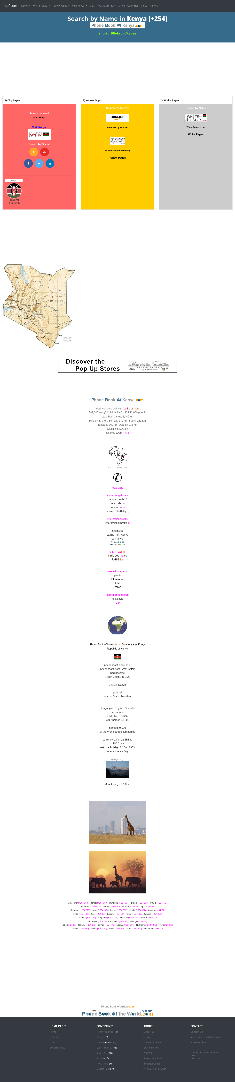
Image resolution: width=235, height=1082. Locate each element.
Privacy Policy (198, 1042)
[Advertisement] (117, 65)
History (154, 5)
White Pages (40, 5)
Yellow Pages (60, 5)
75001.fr (148, 1053)
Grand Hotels (150, 1047)
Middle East (103, 1068)
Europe (100, 1042)
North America (104, 1031)
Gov (92, 5)
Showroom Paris (152, 1058)
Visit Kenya (78, 5)
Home (52, 1031)
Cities (144, 5)
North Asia (102, 1063)
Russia (100, 1058)
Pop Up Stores (105, 5)
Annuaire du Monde (154, 1068)
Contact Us (196, 1031)
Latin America (104, 1047)
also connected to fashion (205, 1037)
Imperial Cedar (151, 1063)
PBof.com (10, 5)
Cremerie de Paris (153, 1042)
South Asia (102, 1053)
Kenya (25, 5)
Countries (132, 5)
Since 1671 (149, 1031)
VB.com (147, 1037)
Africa (121, 5)
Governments (57, 1047)
